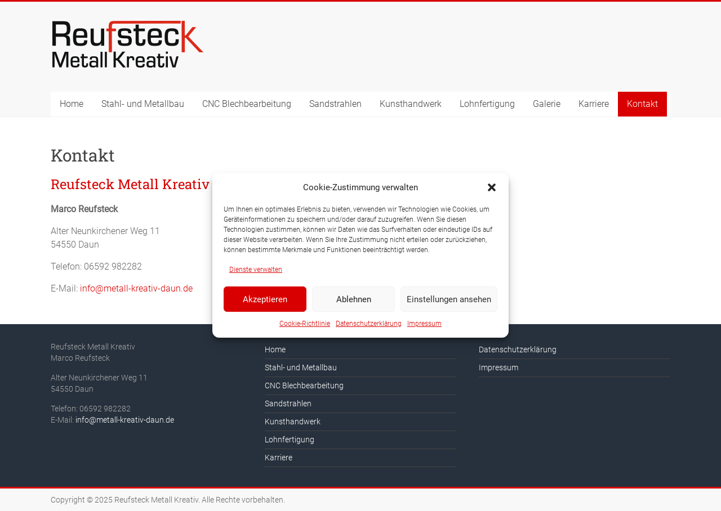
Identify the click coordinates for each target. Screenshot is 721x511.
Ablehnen (353, 299)
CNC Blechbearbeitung (246, 103)
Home (71, 103)
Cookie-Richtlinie (304, 324)
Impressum (424, 324)
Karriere (593, 103)
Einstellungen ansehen (449, 299)
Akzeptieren (265, 299)
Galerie (546, 103)
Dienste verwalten (255, 270)
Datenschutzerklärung (369, 324)
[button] (491, 187)
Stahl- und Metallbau (142, 103)
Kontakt (642, 103)
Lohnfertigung (487, 103)
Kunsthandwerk (411, 103)
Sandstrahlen (335, 103)
